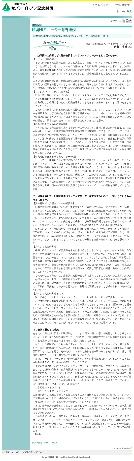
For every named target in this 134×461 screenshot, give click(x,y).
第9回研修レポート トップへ (46, 443)
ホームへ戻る (124, 11)
